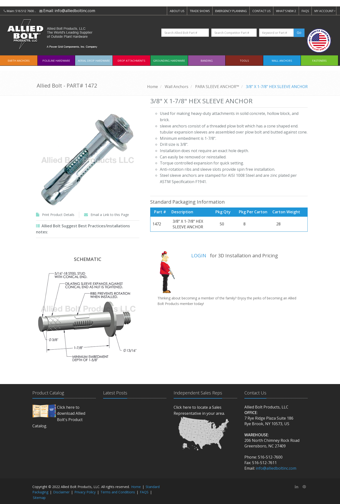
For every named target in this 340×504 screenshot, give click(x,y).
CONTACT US (261, 11)
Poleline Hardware (56, 60)
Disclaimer (61, 492)
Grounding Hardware (169, 60)
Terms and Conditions (117, 492)
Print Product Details (58, 214)
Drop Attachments (131, 60)
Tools (244, 60)
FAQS (305, 11)
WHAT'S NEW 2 (286, 11)
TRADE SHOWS (200, 11)
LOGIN (198, 255)
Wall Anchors (282, 60)
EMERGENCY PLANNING (231, 11)
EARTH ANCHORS (18, 60)
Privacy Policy (85, 492)
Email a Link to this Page (110, 214)
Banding (207, 60)
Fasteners (319, 60)
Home (152, 86)
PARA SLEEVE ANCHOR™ (217, 86)
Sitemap (39, 497)
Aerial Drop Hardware (94, 60)
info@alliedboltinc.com (75, 10)
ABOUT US (177, 11)
